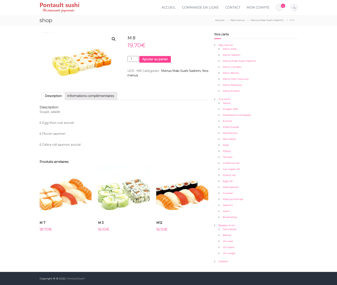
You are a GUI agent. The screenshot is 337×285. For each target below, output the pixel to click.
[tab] (53, 96)
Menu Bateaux (232, 84)
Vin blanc (228, 247)
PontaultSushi (76, 278)
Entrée (227, 121)
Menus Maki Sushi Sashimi (267, 20)
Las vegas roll (231, 169)
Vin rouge (229, 253)
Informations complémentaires (90, 96)
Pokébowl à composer (237, 115)
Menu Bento (231, 72)
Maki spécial (230, 187)
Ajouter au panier (155, 59)
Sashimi (228, 205)
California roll (231, 163)
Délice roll (229, 175)
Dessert (223, 261)
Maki (226, 145)
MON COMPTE (258, 7)
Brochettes (230, 217)
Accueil (219, 20)
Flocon (227, 151)
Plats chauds (231, 127)
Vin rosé (228, 241)
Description (53, 96)
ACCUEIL (169, 7)
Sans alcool (229, 229)
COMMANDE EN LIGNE (200, 7)
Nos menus (237, 20)
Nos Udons (229, 139)
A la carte (225, 99)
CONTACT (232, 7)
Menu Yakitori (231, 54)
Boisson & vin (227, 225)
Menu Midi (229, 48)
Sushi (226, 211)
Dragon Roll (230, 109)
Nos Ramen (230, 133)
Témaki (227, 157)
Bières (227, 235)
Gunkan (228, 193)
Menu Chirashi (232, 66)
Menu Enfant (231, 90)
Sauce (227, 103)
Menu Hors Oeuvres (235, 78)
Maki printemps (233, 199)
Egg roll (228, 181)
